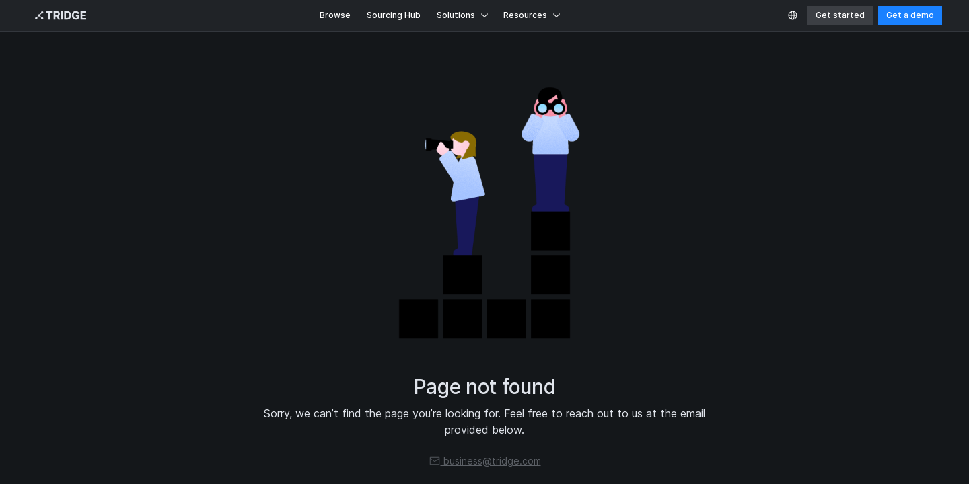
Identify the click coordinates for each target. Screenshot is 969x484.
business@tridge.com (485, 461)
